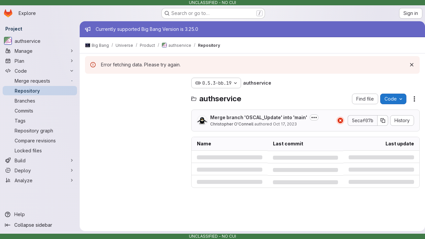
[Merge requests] (40, 80)
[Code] (40, 70)
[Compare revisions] (40, 140)
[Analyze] (40, 180)
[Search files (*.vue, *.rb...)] (135, 96)
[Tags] (40, 120)
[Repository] (40, 90)
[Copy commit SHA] (380, 120)
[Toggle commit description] (314, 117)
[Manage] (40, 50)
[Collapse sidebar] (40, 225)
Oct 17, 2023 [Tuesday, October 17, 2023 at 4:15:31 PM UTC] (285, 123)
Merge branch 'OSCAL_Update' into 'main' (258, 117)
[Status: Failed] (338, 120)
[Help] (40, 214)
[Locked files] (40, 150)
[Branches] (40, 100)
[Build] (40, 160)
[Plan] (40, 60)
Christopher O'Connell (231, 123)
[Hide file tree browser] (90, 83)
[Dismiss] (409, 65)
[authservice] (40, 40)
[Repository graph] (40, 130)
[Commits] (40, 110)
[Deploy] (40, 170)
